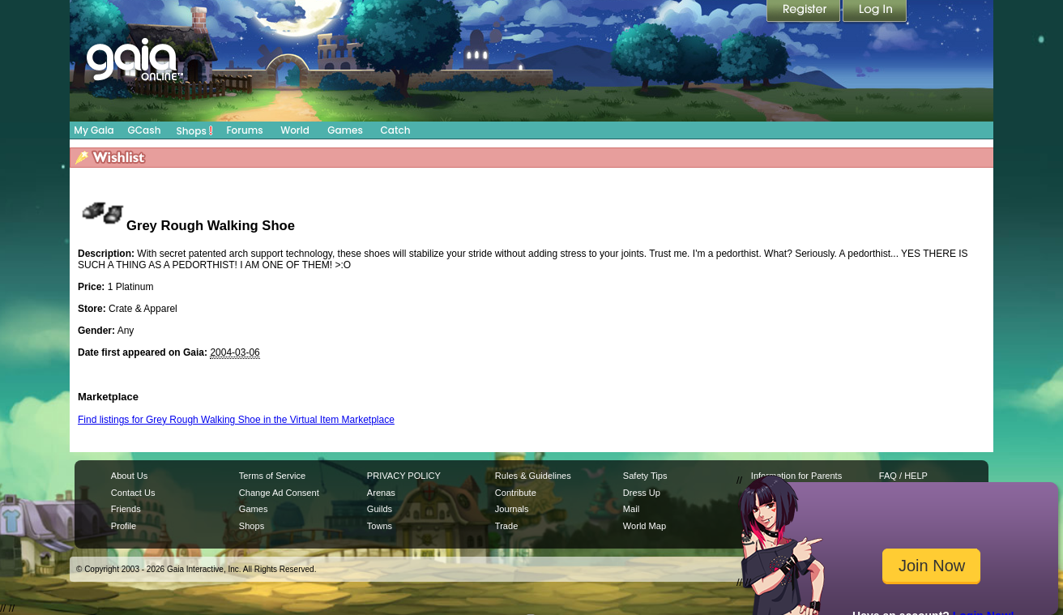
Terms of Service (272, 475)
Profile (123, 526)
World (295, 130)
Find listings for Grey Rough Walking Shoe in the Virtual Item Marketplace (236, 419)
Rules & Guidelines (533, 475)
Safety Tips (645, 475)
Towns (379, 526)
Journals (512, 509)
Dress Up (641, 493)
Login (875, 12)
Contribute (515, 493)
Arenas (381, 493)
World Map (644, 526)
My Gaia (93, 130)
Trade (506, 526)
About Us (129, 475)
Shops (195, 130)
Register (804, 12)
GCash (144, 130)
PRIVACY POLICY (404, 475)
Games (345, 130)
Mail (631, 509)
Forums (244, 130)
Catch (396, 130)
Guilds (379, 509)
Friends (126, 509)
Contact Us (133, 493)
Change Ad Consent (279, 493)
